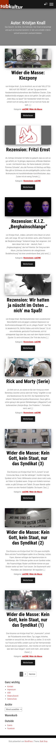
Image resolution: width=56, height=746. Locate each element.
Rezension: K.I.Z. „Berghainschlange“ (28, 223)
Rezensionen (28, 181)
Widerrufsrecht (12, 696)
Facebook (11, 728)
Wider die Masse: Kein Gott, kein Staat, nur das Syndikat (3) (27, 458)
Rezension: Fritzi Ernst (28, 149)
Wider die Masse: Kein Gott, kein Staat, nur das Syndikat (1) (27, 620)
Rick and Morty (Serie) (28, 381)
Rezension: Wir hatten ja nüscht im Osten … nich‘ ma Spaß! (28, 305)
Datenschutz (12, 699)
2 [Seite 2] (25, 674)
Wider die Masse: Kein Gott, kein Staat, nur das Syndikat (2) (27, 537)
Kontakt (10, 686)
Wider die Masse (35, 109)
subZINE (25, 109)
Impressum (11, 689)
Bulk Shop (43, 741)
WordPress (28, 741)
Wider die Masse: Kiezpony (28, 75)
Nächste (32, 674)
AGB (9, 693)
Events (9, 725)
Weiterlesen (28, 115)
